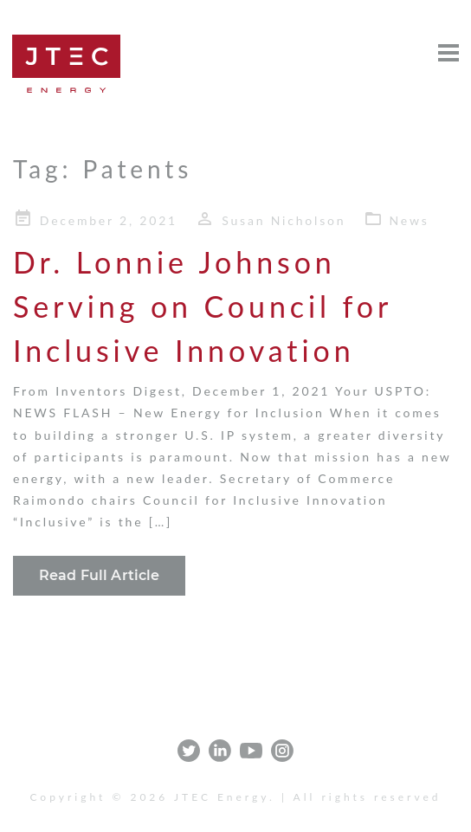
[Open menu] (448, 52)
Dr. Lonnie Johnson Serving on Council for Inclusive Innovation (202, 306)
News (409, 220)
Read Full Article (99, 575)
